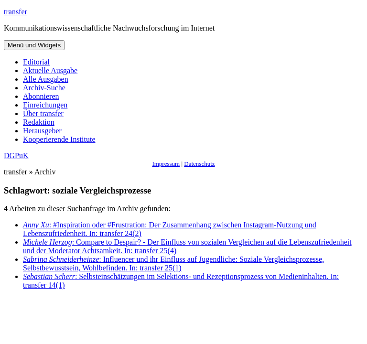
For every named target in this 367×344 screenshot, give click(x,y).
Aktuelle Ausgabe (50, 70)
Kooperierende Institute (59, 139)
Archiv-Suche (44, 88)
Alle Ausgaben (45, 79)
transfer (15, 12)
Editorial (36, 62)
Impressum (166, 163)
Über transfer (43, 113)
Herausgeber (42, 131)
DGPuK (16, 155)
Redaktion (38, 122)
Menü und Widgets (34, 45)
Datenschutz (199, 163)
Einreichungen (45, 105)
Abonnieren (41, 96)
